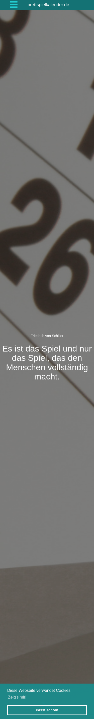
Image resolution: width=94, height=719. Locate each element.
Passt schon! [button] (47, 710)
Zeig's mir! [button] (17, 697)
